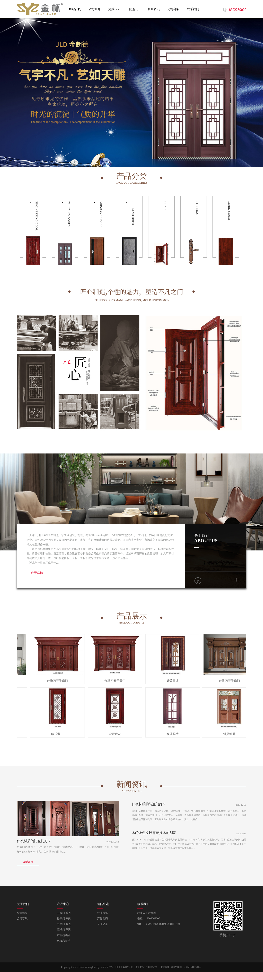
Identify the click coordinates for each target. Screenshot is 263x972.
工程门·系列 (64, 913)
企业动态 (102, 924)
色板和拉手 (63, 940)
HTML (196, 967)
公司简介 (22, 913)
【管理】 (165, 967)
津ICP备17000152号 (146, 967)
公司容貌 (22, 918)
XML (188, 967)
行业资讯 (102, 913)
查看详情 (37, 573)
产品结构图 (63, 935)
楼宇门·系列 (64, 918)
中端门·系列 (64, 924)
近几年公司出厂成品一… (43, 562)
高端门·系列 (64, 929)
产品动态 (102, 918)
